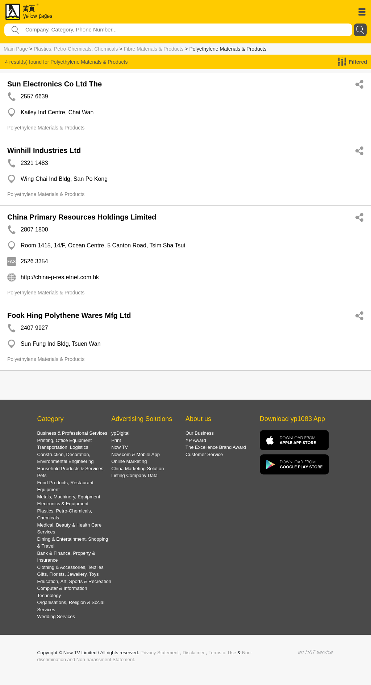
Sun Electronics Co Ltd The (54, 84)
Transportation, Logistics (62, 447)
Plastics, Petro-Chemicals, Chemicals (76, 49)
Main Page (16, 49)
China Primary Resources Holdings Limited (81, 217)
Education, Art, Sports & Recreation (74, 581)
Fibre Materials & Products (154, 49)
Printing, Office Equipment (64, 440)
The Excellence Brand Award (216, 447)
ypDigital (120, 433)
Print (116, 440)
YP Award (196, 440)
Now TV (119, 447)
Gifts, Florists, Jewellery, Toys (68, 574)
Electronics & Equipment (62, 503)
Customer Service (204, 454)
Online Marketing (129, 461)
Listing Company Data (134, 475)
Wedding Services (56, 616)
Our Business (200, 433)
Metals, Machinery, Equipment (68, 496)
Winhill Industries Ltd (44, 150)
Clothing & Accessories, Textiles (70, 567)
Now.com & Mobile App (135, 454)
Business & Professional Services (72, 433)
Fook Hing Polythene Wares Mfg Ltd (69, 315)
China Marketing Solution (137, 468)
